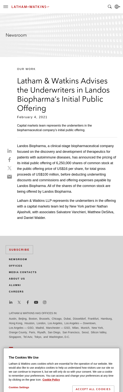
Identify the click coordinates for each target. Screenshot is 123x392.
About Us (17, 278)
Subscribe (19, 249)
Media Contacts (23, 272)
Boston (33, 318)
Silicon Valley (98, 332)
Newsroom (18, 259)
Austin (12, 318)
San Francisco (70, 332)
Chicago (57, 318)
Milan (75, 327)
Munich (85, 327)
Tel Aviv (27, 336)
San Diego (54, 332)
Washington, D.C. (59, 336)
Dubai (67, 318)
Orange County (18, 332)
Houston (29, 323)
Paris (32, 332)
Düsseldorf (79, 318)
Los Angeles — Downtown (80, 323)
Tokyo (37, 336)
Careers (16, 291)
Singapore (15, 336)
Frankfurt (93, 318)
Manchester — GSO (58, 327)
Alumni (15, 285)
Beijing (23, 318)
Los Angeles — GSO (21, 327)
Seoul (85, 332)
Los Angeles (55, 323)
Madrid (40, 327)
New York (97, 327)
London (41, 323)
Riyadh (41, 332)
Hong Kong (15, 323)
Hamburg (106, 318)
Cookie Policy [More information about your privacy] (51, 389)
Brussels (44, 318)
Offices (16, 266)
